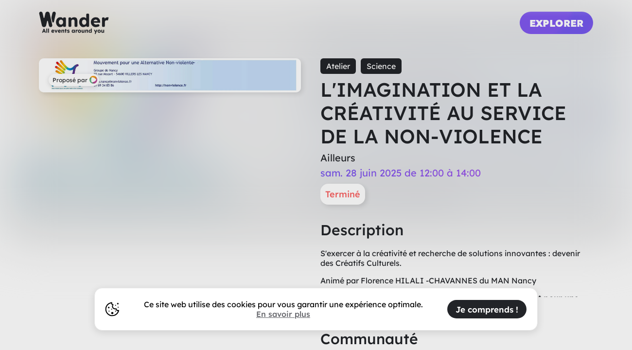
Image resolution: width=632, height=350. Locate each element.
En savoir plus (283, 314)
